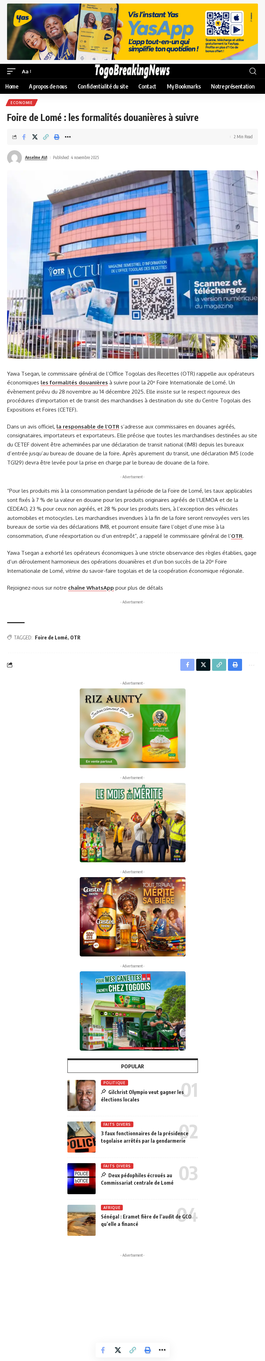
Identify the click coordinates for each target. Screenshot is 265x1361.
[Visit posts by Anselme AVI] (14, 157)
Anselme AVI (36, 157)
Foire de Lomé (51, 637)
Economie (22, 103)
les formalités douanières (74, 382)
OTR (236, 536)
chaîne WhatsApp (91, 587)
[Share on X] (35, 136)
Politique (114, 1083)
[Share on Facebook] (24, 136)
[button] (13, 71)
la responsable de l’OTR (87, 426)
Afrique (112, 1207)
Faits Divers (117, 1124)
